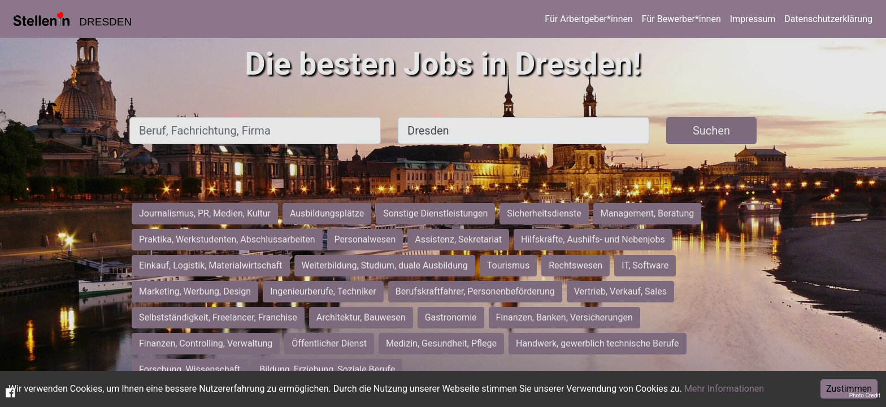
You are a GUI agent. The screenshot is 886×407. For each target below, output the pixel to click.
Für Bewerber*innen (681, 19)
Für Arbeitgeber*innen (588, 19)
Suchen (711, 130)
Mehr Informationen (724, 388)
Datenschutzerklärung (828, 19)
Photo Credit (864, 395)
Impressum (753, 19)
